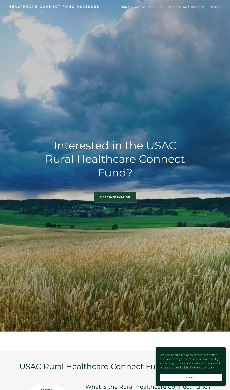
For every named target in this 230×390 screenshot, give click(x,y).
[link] (60, 6)
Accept (191, 380)
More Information (115, 197)
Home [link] (125, 7)
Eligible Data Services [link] (186, 7)
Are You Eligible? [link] (149, 7)
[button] (216, 7)
